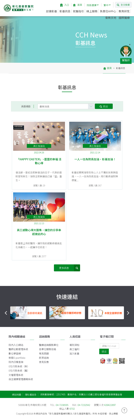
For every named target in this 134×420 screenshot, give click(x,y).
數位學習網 (15, 353)
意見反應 (44, 362)
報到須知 (74, 345)
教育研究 (124, 11)
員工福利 (74, 349)
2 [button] (67, 323)
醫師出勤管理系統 (18, 349)
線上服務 (91, 11)
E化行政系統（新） (19, 366)
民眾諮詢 (44, 357)
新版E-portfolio (17, 357)
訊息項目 (25, 106)
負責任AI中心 (108, 11)
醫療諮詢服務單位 (48, 345)
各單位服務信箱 (47, 349)
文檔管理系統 (16, 375)
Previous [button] (6, 313)
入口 (64, 4)
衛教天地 (110, 18)
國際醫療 (124, 18)
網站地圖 (16, 394)
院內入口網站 (16, 345)
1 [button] (62, 323)
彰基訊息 (64, 11)
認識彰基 (51, 11)
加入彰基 (74, 353)
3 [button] (72, 323)
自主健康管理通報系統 (21, 379)
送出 (104, 106)
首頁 (77, 4)
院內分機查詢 (16, 362)
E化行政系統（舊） (19, 370)
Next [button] (128, 313)
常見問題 (44, 353)
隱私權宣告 (30, 394)
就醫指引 (78, 11)
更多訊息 (69, 267)
